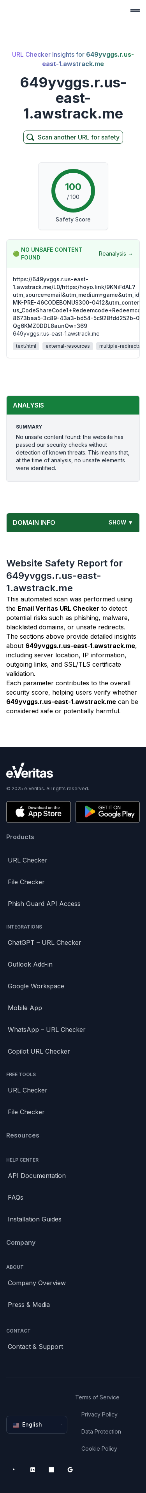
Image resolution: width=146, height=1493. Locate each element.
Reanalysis (116, 254)
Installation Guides (35, 1219)
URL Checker (27, 860)
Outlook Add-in (30, 964)
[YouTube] (14, 1469)
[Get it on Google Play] (108, 812)
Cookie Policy (99, 1448)
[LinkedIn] (32, 1469)
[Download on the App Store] (38, 812)
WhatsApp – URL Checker (47, 1029)
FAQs (15, 1197)
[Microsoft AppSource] (51, 1469)
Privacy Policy (99, 1414)
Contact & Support (35, 1346)
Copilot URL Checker (39, 1051)
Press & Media (29, 1304)
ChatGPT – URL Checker (44, 942)
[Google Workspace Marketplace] (70, 1469)
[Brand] (73, 770)
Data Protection (101, 1431)
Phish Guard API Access (44, 904)
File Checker (26, 882)
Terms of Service (97, 1397)
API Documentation (37, 1175)
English (37, 1425)
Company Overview (37, 1283)
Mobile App (25, 1008)
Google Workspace (36, 986)
